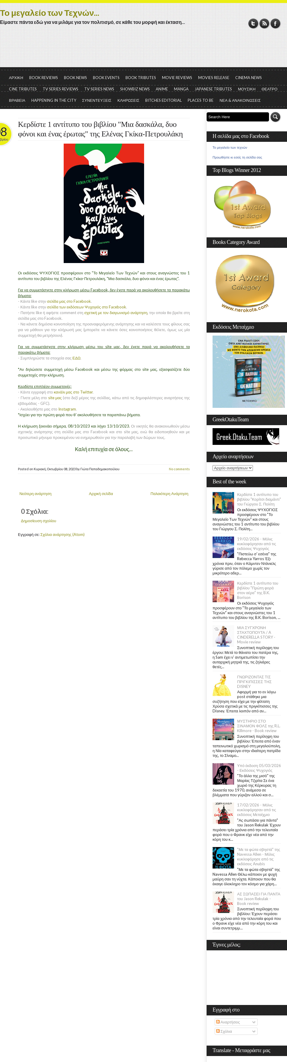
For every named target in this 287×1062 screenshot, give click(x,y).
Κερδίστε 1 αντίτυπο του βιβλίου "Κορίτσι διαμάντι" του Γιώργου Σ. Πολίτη (259, 499)
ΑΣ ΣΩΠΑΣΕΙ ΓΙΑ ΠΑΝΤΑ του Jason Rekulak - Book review (258, 899)
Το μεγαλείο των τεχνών (230, 147)
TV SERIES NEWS (99, 89)
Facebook (275, 23)
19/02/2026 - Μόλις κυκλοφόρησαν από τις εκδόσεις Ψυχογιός (256, 544)
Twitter (253, 23)
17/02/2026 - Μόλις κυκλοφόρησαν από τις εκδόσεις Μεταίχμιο (256, 810)
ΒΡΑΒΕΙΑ (17, 100)
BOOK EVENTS (106, 77)
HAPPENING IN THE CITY (53, 100)
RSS (264, 23)
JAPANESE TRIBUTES (213, 89)
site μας (55, 397)
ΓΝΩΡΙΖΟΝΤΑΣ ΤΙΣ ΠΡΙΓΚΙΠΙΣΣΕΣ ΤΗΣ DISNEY (254, 681)
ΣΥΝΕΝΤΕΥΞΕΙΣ (97, 100)
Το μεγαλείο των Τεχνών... (49, 12)
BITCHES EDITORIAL (163, 100)
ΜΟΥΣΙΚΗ (247, 89)
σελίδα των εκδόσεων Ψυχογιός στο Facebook (86, 307)
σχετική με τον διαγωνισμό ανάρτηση (115, 312)
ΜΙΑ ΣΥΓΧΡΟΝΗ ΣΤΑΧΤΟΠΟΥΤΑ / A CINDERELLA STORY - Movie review (256, 634)
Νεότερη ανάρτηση (35, 493)
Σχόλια (224, 1031)
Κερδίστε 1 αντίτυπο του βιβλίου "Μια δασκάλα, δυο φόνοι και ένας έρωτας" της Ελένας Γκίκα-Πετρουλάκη (100, 129)
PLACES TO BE (200, 100)
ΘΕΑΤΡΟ (269, 89)
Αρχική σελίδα (101, 493)
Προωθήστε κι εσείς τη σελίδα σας (237, 157)
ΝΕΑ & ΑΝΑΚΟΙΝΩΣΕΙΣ (240, 100)
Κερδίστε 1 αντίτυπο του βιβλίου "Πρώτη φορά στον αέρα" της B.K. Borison (257, 590)
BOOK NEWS (75, 77)
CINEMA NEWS (248, 77)
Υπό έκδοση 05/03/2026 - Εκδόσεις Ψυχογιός (259, 768)
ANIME (162, 89)
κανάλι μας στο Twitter (73, 392)
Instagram (67, 409)
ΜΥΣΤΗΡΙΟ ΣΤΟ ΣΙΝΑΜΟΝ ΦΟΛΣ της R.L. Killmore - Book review (258, 726)
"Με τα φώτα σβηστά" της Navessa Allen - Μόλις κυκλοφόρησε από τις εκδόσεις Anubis (258, 856)
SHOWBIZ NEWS (135, 89)
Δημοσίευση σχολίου (38, 520)
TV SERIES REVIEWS (60, 89)
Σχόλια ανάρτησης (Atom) (62, 534)
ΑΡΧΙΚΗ (16, 77)
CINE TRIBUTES (23, 89)
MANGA (181, 89)
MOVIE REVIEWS (177, 77)
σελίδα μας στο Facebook (69, 301)
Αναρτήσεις (228, 1022)
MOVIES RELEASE (213, 77)
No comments (179, 469)
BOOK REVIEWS (43, 77)
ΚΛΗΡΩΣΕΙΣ (128, 100)
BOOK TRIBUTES (141, 77)
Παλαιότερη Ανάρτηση (170, 493)
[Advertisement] (143, 50)
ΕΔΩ (76, 358)
